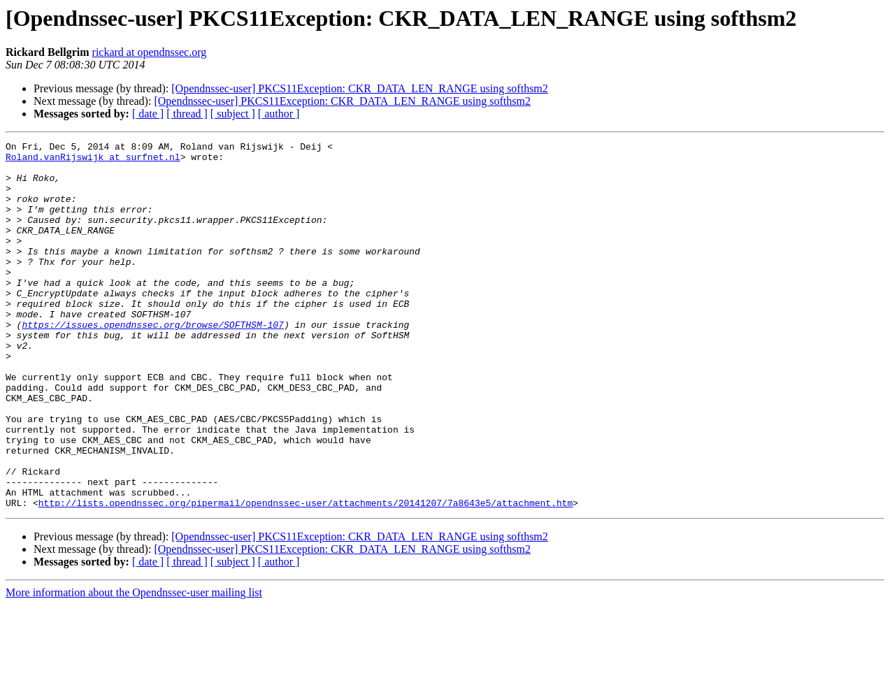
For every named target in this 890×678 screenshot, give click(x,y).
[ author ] (279, 114)
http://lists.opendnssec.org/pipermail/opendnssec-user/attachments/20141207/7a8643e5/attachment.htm (305, 576)
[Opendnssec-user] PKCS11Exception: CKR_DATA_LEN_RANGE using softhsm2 (359, 88)
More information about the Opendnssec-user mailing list (134, 666)
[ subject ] (232, 114)
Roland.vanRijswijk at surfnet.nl (93, 160)
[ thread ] (187, 114)
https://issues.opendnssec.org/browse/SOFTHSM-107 (152, 362)
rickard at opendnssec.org (149, 52)
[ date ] (148, 114)
